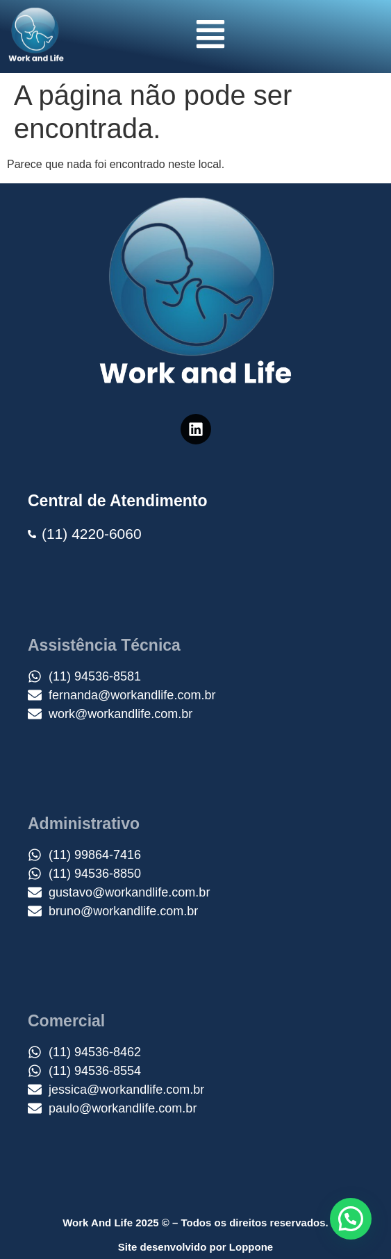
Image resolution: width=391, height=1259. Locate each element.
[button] (210, 36)
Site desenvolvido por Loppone (195, 1247)
